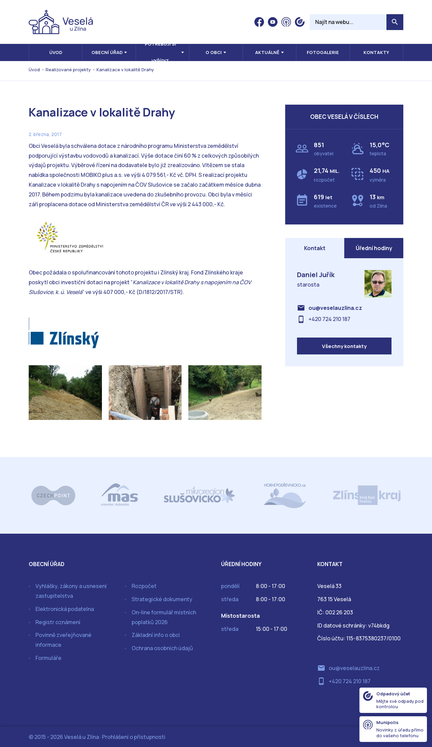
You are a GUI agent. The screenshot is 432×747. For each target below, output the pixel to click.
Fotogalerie (323, 52)
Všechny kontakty (344, 346)
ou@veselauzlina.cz (335, 308)
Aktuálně (267, 52)
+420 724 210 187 (329, 319)
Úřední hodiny (374, 248)
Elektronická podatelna (64, 609)
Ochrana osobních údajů (162, 648)
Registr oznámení (57, 622)
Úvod (55, 52)
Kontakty (376, 52)
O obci (214, 52)
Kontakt (314, 248)
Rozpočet (144, 586)
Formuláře (48, 658)
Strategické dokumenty (162, 599)
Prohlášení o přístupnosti (133, 737)
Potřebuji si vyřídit (160, 52)
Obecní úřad (107, 52)
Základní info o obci (156, 635)
